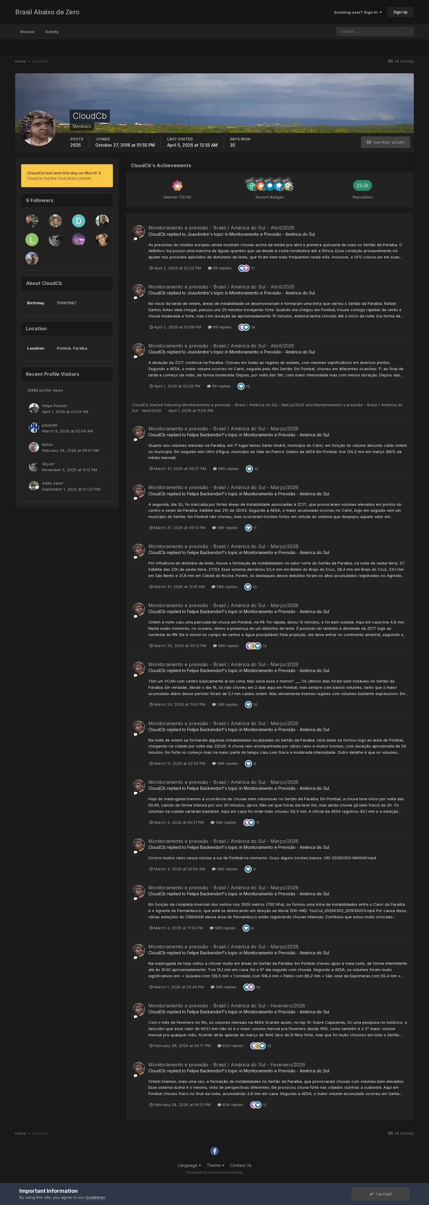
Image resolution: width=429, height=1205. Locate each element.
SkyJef (48, 463)
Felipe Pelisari (54, 405)
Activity (52, 31)
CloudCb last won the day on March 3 (64, 172)
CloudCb (157, 234)
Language (189, 1165)
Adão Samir (52, 483)
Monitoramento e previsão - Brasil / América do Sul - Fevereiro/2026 (226, 1006)
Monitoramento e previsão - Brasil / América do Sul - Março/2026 (244, 404)
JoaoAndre (198, 234)
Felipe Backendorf (205, 434)
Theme (215, 1165)
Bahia (47, 444)
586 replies (226, 468)
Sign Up (401, 12)
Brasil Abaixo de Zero (47, 12)
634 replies (230, 1045)
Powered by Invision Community (214, 1172)
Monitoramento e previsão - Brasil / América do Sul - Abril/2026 (221, 228)
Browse (28, 31)
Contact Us (240, 1165)
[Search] (368, 31)
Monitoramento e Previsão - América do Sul (272, 234)
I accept (380, 1193)
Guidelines (95, 1197)
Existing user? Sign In (358, 12)
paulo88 (49, 425)
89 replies (219, 268)
